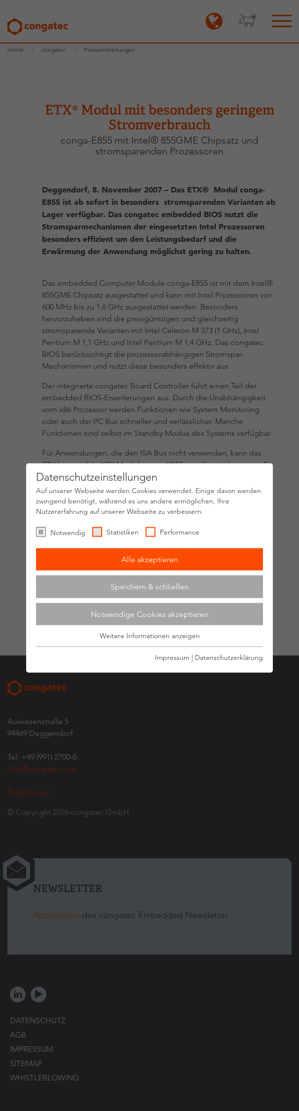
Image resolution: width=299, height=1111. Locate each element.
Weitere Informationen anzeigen (150, 635)
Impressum (172, 656)
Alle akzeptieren (149, 559)
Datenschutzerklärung (229, 656)
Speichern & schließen (150, 586)
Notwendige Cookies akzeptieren (150, 613)
